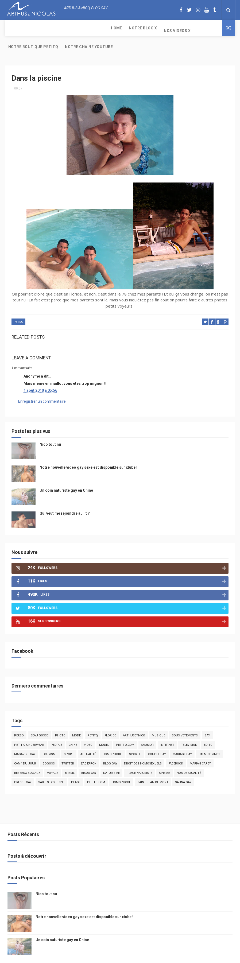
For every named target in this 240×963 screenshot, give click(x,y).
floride (110, 719)
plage (75, 766)
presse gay (23, 766)
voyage (52, 757)
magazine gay (25, 738)
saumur (147, 729)
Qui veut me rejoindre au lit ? (65, 497)
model (104, 729)
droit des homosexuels (143, 747)
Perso (18, 306)
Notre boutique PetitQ (120, 28)
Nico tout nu (50, 428)
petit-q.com (125, 729)
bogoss (49, 747)
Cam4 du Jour (25, 747)
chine (73, 729)
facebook (175, 747)
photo (60, 719)
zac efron (88, 747)
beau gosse (39, 719)
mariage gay (182, 738)
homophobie (112, 738)
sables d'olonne (51, 766)
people (56, 729)
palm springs (209, 738)
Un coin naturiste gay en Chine (66, 474)
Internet (167, 729)
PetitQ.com (96, 766)
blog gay (110, 747)
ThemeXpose (110, 956)
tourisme (49, 738)
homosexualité (189, 757)
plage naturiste (139, 757)
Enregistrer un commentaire (42, 385)
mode (76, 719)
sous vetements (185, 719)
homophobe (121, 766)
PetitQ (92, 719)
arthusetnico (134, 719)
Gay (207, 719)
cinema (164, 757)
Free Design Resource (141, 956)
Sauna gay (183, 766)
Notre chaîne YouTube (175, 31)
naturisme (111, 757)
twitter (67, 747)
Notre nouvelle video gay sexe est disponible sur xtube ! (88, 451)
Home (13, 28)
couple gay (157, 738)
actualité (88, 738)
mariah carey (200, 747)
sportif (135, 738)
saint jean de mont (152, 766)
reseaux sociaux (27, 757)
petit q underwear (29, 729)
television (189, 729)
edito (208, 729)
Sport (69, 738)
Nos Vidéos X (74, 28)
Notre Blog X (40, 28)
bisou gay (88, 757)
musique (158, 719)
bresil (70, 757)
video (88, 729)
